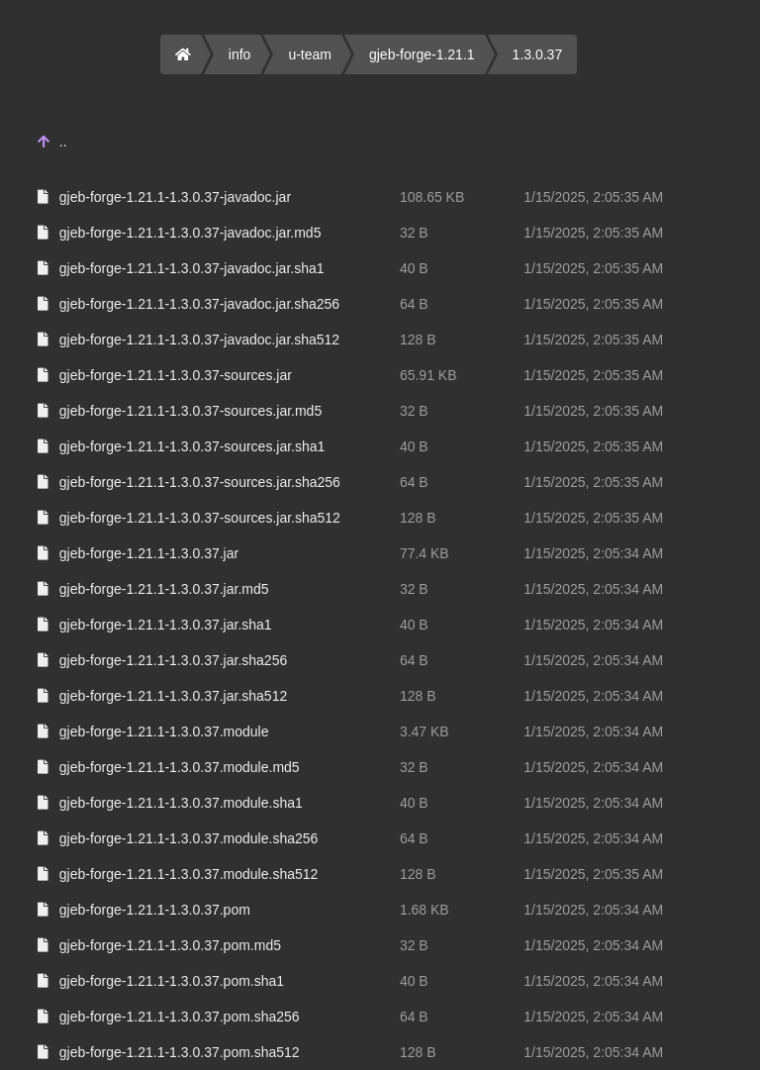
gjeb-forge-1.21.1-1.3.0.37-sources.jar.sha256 (199, 482)
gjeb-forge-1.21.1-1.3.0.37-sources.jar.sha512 (199, 518)
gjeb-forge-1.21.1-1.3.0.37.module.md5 (179, 767)
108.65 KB (432, 197)
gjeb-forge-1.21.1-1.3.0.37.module (164, 731)
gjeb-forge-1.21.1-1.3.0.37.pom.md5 (170, 945)
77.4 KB (424, 553)
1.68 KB (424, 910)
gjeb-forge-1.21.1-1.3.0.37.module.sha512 (189, 874)
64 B (414, 304)
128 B (418, 339)
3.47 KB (424, 731)
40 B (414, 268)
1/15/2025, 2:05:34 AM (593, 553)
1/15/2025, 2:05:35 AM (593, 197)
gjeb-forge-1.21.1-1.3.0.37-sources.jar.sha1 (192, 446)
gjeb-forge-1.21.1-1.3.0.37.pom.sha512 (179, 1052)
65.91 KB (428, 375)
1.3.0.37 (538, 54)
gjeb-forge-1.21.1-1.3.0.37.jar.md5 (164, 589)
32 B (414, 233)
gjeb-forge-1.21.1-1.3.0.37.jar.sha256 (173, 660)
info (240, 54)
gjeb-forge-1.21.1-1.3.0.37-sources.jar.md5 (190, 411)
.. (63, 141)
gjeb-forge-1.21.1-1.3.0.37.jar (148, 553)
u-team (310, 54)
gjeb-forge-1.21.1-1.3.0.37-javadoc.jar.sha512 (199, 339)
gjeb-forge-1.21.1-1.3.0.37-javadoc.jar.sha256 (199, 304)
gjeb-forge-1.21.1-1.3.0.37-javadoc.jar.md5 (190, 233)
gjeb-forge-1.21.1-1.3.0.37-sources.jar (175, 375)
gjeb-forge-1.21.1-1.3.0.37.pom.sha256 (179, 1016)
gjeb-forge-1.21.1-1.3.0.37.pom (154, 910)
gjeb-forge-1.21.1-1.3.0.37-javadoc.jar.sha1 (192, 268)
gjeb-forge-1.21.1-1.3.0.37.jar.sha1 (165, 624)
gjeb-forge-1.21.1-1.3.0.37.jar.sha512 (173, 696)
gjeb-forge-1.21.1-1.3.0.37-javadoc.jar (175, 197)
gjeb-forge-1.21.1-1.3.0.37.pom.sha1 (171, 981)
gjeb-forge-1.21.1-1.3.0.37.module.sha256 (189, 838)
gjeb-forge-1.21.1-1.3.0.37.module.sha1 (181, 803)
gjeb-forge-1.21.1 (422, 54)
